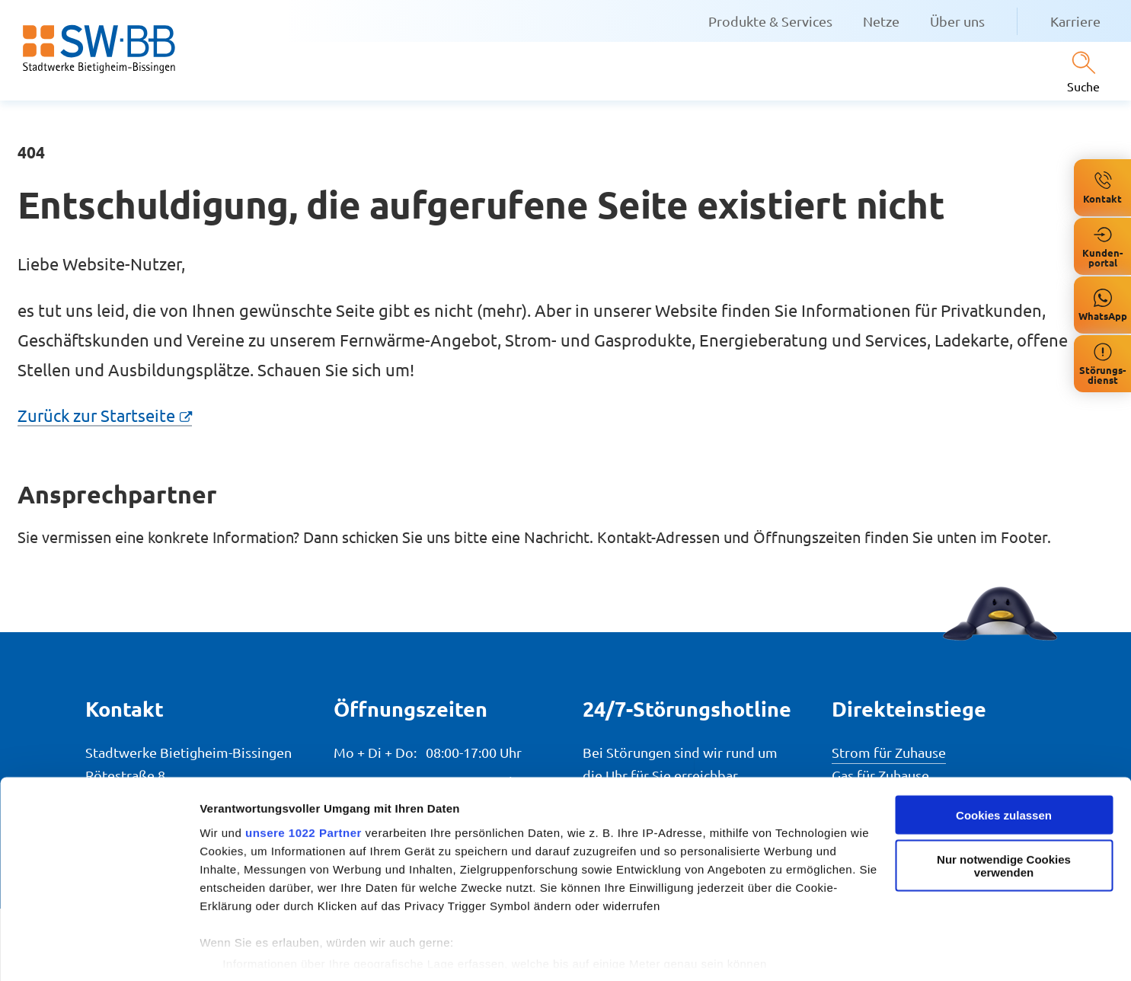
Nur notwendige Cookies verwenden (1004, 816)
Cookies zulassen (1004, 765)
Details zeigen (238, 950)
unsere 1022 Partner (303, 782)
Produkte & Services (770, 21)
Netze (881, 21)
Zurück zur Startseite (96, 415)
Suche (1083, 86)
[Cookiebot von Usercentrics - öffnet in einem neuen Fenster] (98, 951)
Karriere (1075, 21)
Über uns (957, 21)
